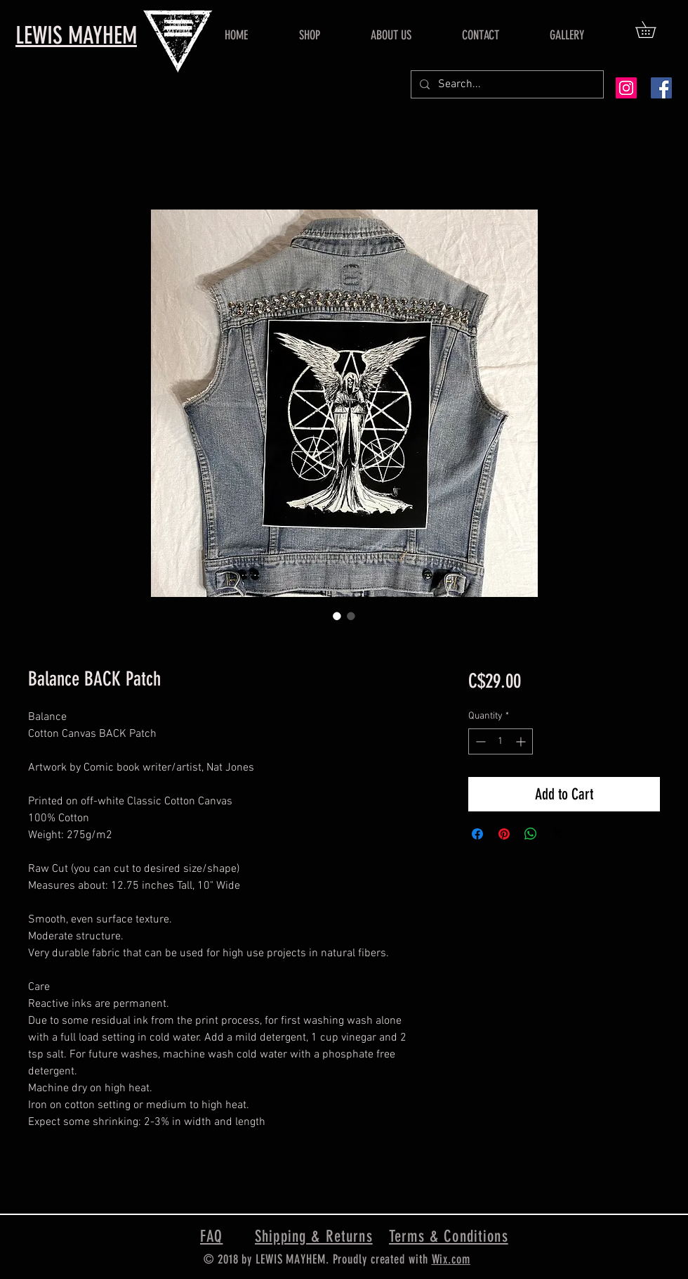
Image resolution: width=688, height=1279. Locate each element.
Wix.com (451, 1259)
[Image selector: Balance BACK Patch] (337, 616)
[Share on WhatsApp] (530, 833)
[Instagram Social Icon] (626, 87)
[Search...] (506, 84)
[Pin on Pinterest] (504, 833)
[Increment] (522, 741)
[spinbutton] (500, 741)
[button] (653, 29)
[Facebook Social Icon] (661, 87)
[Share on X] (557, 833)
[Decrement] (479, 741)
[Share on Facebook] (477, 833)
